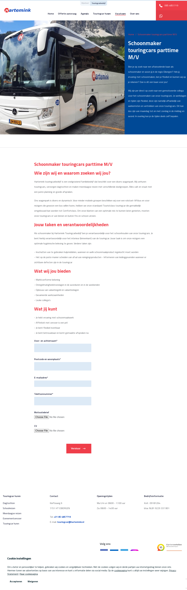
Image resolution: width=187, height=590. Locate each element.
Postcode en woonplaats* (47, 359)
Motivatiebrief (41, 412)
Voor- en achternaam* (45, 340)
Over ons (134, 13)
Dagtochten (9, 503)
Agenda (85, 13)
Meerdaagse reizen (12, 513)
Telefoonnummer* (43, 394)
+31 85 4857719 (62, 517)
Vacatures (120, 13)
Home (51, 13)
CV (35, 426)
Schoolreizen (9, 508)
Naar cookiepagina (29, 574)
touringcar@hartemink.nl (70, 522)
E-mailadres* (41, 377)
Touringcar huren (102, 13)
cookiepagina (120, 570)
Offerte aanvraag (67, 13)
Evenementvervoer (12, 518)
